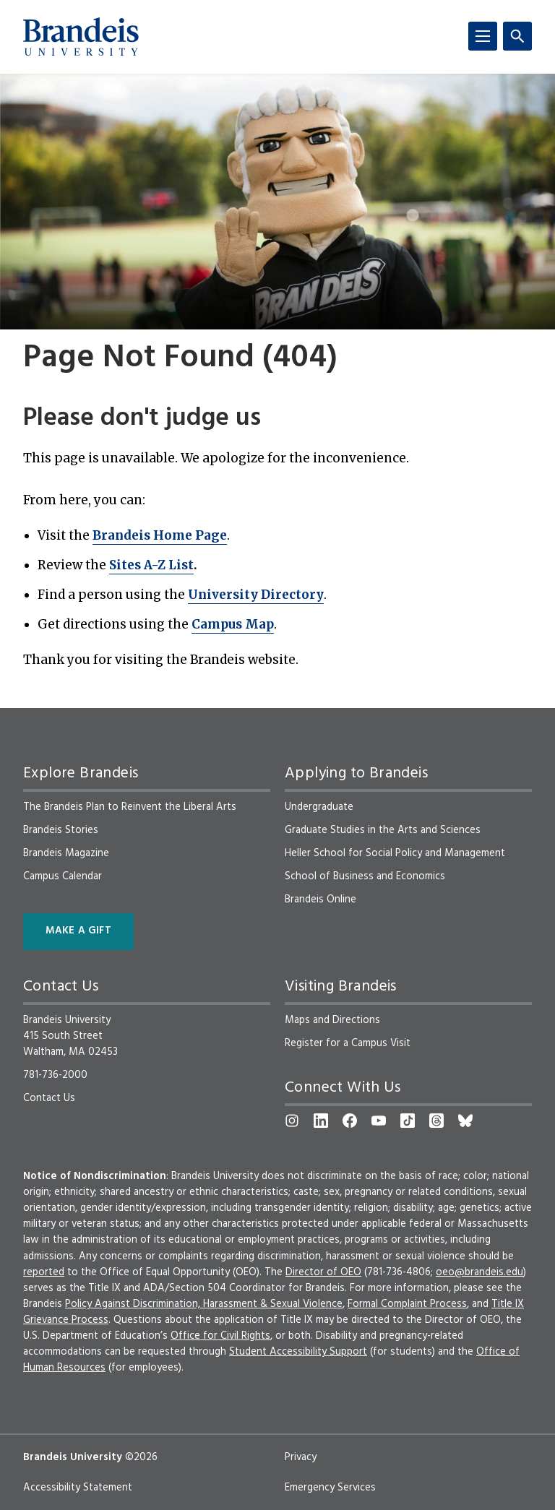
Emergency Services (330, 1487)
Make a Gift (78, 931)
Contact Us (49, 1098)
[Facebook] (350, 1120)
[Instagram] (292, 1120)
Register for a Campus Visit (347, 1043)
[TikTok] (407, 1120)
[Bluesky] (465, 1120)
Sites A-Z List (151, 565)
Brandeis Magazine (66, 853)
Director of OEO (323, 1272)
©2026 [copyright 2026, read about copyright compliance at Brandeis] (141, 1457)
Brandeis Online (320, 899)
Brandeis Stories (60, 830)
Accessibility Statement (77, 1487)
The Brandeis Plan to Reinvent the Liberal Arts (129, 807)
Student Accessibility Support (298, 1351)
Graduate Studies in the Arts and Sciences (383, 830)
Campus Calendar (62, 876)
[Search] (517, 36)
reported (43, 1272)
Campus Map (233, 624)
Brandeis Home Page (159, 535)
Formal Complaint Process (407, 1304)
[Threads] (436, 1120)
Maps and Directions (332, 1020)
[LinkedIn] (321, 1120)
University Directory (256, 595)
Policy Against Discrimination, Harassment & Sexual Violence (204, 1304)
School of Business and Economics (365, 876)
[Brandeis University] (81, 36)
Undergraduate (319, 807)
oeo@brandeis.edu (479, 1272)
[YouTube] (378, 1120)
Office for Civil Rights (220, 1336)
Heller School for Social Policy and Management (395, 853)
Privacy (301, 1457)
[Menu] (482, 36)
